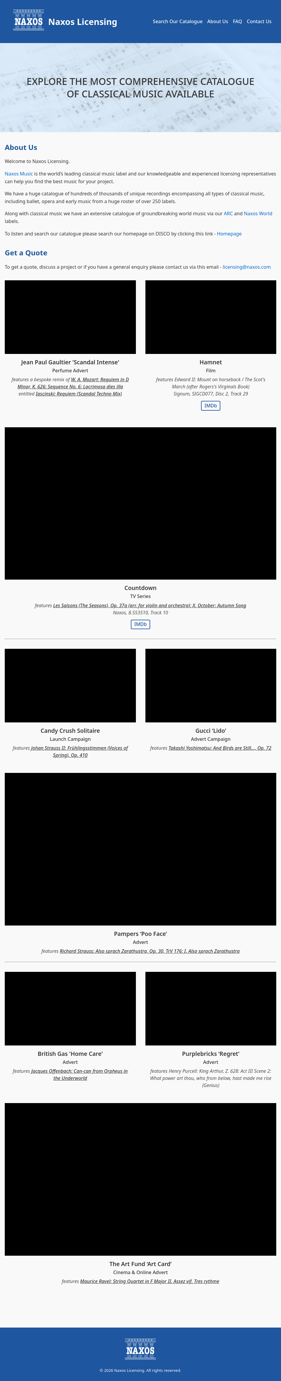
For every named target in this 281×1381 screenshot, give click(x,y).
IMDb (211, 405)
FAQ (237, 21)
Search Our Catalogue (177, 21)
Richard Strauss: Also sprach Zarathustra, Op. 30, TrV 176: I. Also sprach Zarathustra (150, 951)
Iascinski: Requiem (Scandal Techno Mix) (79, 393)
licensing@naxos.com (247, 267)
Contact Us (259, 21)
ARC (228, 213)
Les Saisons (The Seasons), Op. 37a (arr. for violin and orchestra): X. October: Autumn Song (149, 605)
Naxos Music (19, 173)
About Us (217, 21)
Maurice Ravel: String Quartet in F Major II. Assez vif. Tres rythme (149, 1281)
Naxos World (258, 213)
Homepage (229, 233)
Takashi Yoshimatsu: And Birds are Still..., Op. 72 (220, 748)
